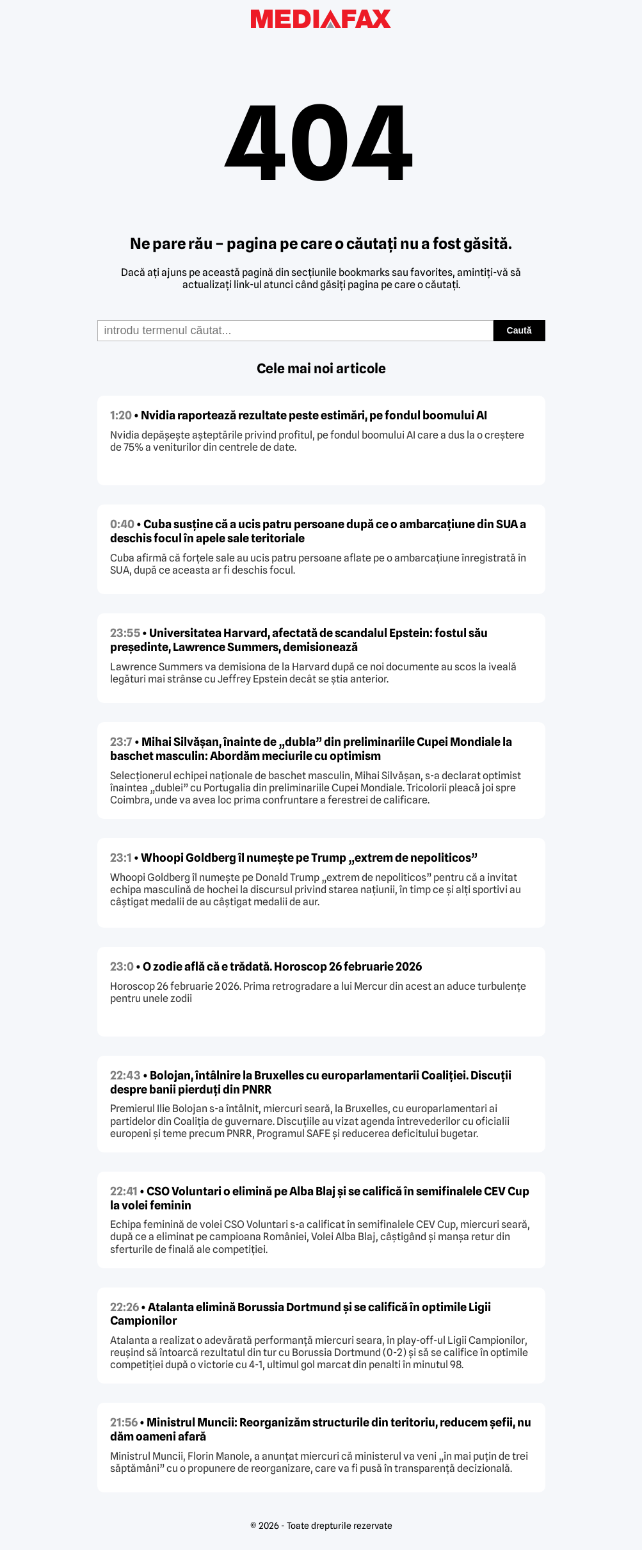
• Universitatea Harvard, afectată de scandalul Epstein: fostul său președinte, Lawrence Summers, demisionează (299, 640)
